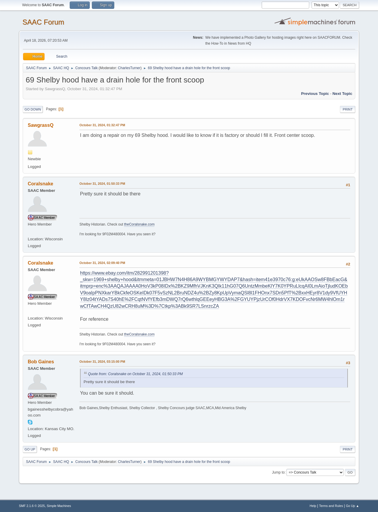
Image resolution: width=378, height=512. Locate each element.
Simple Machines (59, 506)
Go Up (30, 449)
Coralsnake (40, 183)
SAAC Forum (43, 22)
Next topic (342, 93)
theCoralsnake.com (139, 224)
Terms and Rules (331, 506)
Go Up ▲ (352, 506)
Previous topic (315, 93)
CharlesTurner (129, 68)
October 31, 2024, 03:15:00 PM (102, 361)
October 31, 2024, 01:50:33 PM (102, 183)
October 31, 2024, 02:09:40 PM (102, 263)
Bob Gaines (41, 361)
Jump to (278, 472)
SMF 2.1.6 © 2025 (32, 506)
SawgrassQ (40, 125)
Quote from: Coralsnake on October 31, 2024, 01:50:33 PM (135, 374)
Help (313, 506)
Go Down (33, 109)
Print (348, 109)
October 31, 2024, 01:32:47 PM (102, 125)
